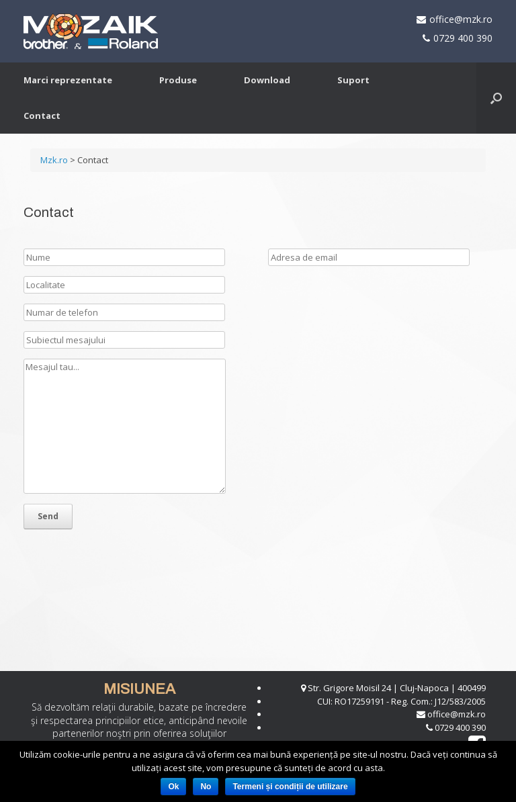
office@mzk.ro (460, 19)
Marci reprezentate (68, 80)
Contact (42, 115)
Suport (353, 80)
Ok (173, 786)
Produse (178, 80)
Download (267, 80)
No (205, 786)
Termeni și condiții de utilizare (289, 786)
